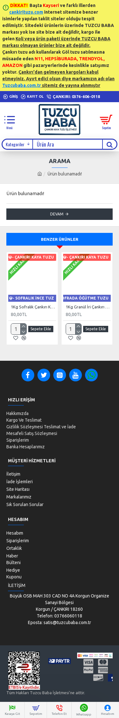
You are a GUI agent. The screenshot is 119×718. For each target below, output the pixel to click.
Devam (56, 214)
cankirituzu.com (26, 12)
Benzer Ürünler (59, 239)
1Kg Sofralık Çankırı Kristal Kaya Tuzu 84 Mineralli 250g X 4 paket (33, 307)
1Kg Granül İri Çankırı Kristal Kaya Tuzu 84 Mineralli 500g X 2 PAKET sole (88, 307)
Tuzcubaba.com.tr (21, 85)
